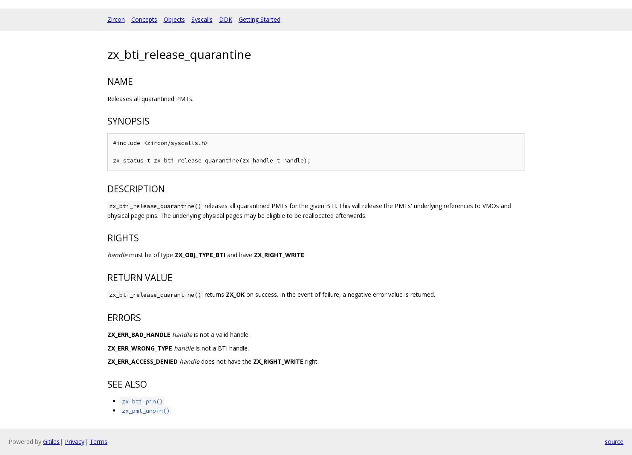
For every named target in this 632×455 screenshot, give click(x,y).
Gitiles (51, 442)
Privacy (74, 442)
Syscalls (202, 19)
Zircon (116, 19)
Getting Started (259, 19)
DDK (225, 19)
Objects (174, 19)
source (614, 442)
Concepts (144, 19)
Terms (98, 442)
